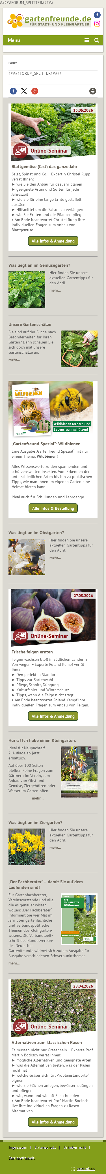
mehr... (14, 963)
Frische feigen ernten (32, 652)
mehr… (55, 290)
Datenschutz (45, 1147)
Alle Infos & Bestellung (53, 508)
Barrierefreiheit (21, 1157)
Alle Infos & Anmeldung (53, 241)
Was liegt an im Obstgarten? (36, 532)
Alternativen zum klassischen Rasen (47, 1042)
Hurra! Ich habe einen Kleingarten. (42, 740)
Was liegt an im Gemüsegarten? (39, 265)
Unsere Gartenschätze (29, 324)
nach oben (86, 1168)
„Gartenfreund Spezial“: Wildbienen (46, 443)
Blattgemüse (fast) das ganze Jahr (44, 166)
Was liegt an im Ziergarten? (35, 822)
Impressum (17, 1147)
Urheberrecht (75, 1147)
